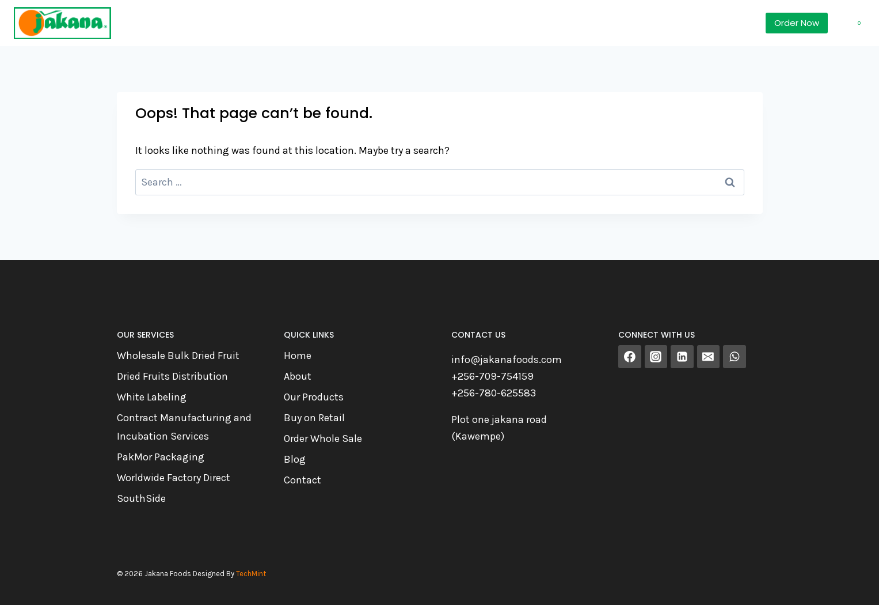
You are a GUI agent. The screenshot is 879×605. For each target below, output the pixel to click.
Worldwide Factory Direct (173, 477)
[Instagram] (656, 356)
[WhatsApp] (734, 356)
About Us (389, 23)
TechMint (251, 573)
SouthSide (141, 498)
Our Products (314, 397)
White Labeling (152, 397)
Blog (295, 459)
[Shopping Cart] (849, 23)
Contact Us (469, 23)
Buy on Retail (314, 417)
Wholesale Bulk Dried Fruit (178, 355)
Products (211, 23)
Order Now (796, 23)
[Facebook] (629, 356)
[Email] (708, 356)
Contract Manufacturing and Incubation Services (184, 427)
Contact (302, 480)
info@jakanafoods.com (506, 359)
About (297, 376)
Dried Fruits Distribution (172, 376)
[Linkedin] (682, 356)
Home (146, 23)
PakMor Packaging (160, 457)
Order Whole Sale (323, 438)
